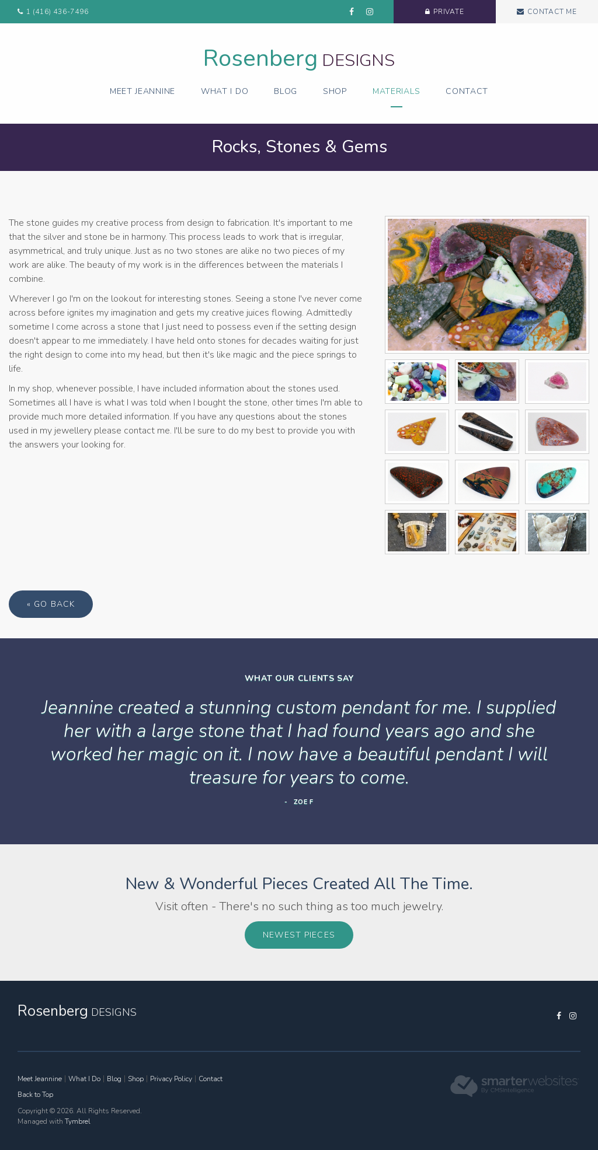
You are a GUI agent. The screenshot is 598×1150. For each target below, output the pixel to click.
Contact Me (552, 11)
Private (448, 11)
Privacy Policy (171, 1078)
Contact (467, 91)
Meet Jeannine (142, 91)
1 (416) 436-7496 (57, 11)
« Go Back (51, 604)
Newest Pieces (299, 935)
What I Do (224, 91)
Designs (299, 60)
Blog (285, 91)
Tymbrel (78, 1121)
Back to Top (35, 1094)
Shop (335, 91)
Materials (396, 91)
